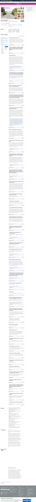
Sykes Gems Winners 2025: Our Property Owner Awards (30, 492)
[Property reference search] (8, 2)
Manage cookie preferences (21, 491)
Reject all (27, 499)
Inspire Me (20, 496)
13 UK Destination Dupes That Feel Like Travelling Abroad (30, 489)
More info (20, 492)
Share (23, 21)
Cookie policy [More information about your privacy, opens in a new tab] (16, 501)
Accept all (27, 501)
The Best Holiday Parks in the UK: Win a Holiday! (30, 490)
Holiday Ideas (30, 2)
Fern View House (4, 20)
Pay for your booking (21, 494)
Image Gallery (4, 18)
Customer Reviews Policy (21, 493)
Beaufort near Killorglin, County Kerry (9, 21)
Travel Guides (33, 2)
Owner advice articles (21, 495)
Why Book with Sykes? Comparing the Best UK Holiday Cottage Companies (30, 494)
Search (6, 46)
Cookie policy (20, 490)
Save (21, 21)
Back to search (3, 5)
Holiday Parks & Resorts (21, 2)
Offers (27, 2)
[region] (18, 499)
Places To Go (25, 2)
